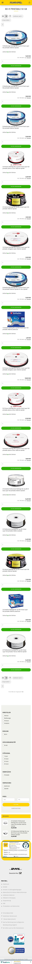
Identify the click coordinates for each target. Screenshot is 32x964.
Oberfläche (7, 772)
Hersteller (7, 712)
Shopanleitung (7, 900)
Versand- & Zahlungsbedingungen (12, 889)
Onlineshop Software (10, 959)
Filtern (16, 804)
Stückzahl (6, 753)
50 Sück (5, 764)
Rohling (6, 731)
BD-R (5, 734)
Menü (2, 2)
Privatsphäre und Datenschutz (11, 906)
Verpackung (7, 783)
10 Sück (5, 759)
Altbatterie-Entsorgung (9, 898)
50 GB (5, 745)
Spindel (5, 788)
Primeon (6, 721)
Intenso (5, 715)
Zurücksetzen (16, 808)
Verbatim (6, 723)
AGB (4, 903)
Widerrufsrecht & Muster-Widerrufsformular (15, 892)
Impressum (6, 884)
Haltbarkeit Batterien (8, 895)
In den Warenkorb (16, 65)
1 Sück (5, 756)
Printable (6, 775)
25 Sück (5, 761)
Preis (4, 796)
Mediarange (7, 718)
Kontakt (5, 887)
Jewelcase (6, 786)
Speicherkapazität (9, 742)
